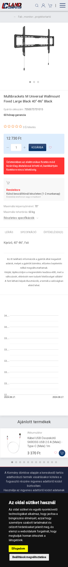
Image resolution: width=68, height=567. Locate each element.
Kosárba (37, 147)
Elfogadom (18, 548)
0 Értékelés (29, 127)
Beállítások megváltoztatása (29, 557)
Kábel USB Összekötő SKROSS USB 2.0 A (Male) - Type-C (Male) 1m (44, 442)
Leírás (9, 232)
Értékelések (53, 232)
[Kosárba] (62, 453)
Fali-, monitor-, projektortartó (34, 16)
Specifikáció (28, 232)
